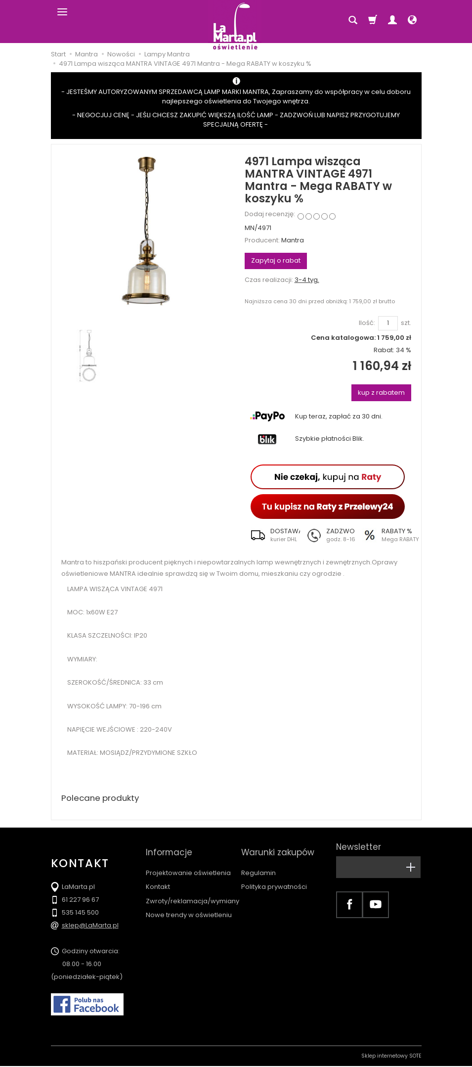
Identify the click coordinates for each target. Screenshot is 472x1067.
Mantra (292, 240)
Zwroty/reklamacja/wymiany (192, 892)
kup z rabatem (381, 392)
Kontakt (158, 877)
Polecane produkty (102, 798)
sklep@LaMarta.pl (90, 926)
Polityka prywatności (274, 877)
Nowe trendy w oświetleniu (189, 906)
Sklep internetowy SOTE (391, 1057)
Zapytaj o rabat (275, 260)
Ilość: (367, 323)
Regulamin (258, 864)
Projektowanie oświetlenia (188, 864)
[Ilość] (388, 323)
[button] (272, 535)
